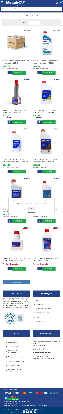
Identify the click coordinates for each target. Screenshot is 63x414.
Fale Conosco (46, 333)
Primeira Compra (14, 365)
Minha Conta (12, 342)
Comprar (18, 73)
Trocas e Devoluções (15, 357)
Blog (37, 317)
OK (31, 208)
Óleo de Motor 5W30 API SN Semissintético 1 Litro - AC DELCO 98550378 (15, 162)
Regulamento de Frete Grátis (16, 371)
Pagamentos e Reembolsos (13, 352)
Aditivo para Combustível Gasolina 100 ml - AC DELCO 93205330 (16, 260)
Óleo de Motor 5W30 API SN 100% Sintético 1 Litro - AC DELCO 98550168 (45, 162)
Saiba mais (31, 212)
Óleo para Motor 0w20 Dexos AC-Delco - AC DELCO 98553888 (46, 62)
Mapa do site (40, 321)
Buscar (60, 9)
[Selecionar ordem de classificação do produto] (34, 23)
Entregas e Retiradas (15, 346)
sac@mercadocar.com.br (41, 353)
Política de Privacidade (44, 309)
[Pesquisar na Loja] (31, 9)
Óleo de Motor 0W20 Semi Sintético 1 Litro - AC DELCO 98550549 (46, 111)
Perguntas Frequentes (16, 361)
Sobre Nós (39, 304)
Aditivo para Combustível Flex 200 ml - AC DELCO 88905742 (16, 111)
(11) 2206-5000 (38, 349)
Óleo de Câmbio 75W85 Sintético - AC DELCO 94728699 (46, 260)
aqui (38, 345)
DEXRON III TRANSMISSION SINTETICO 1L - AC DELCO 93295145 (16, 62)
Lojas (37, 300)
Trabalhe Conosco (42, 313)
